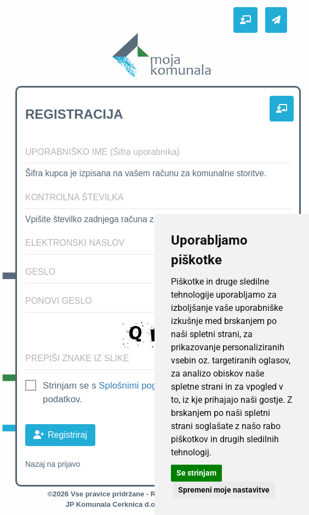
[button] (245, 20)
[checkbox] (30, 383)
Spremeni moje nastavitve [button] (224, 489)
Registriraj (60, 435)
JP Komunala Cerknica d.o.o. (115, 504)
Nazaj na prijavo (52, 464)
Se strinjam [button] (196, 472)
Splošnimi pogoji (132, 385)
